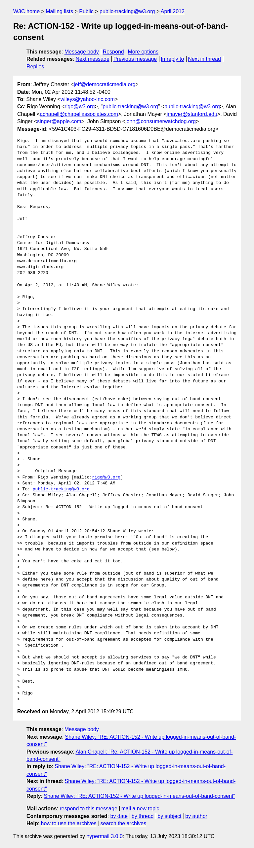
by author (196, 816)
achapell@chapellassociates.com (79, 114)
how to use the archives (69, 823)
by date (118, 816)
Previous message (135, 59)
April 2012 (173, 11)
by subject (169, 816)
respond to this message (88, 808)
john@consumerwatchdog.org (160, 121)
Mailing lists (59, 11)
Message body (81, 51)
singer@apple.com (59, 121)
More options (143, 51)
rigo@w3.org (79, 106)
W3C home (26, 11)
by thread (143, 816)
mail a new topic (140, 808)
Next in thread (204, 59)
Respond (113, 51)
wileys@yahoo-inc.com (88, 99)
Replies (35, 66)
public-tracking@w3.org (127, 11)
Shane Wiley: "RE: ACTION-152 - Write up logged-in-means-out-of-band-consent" (139, 796)
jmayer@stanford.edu (192, 114)
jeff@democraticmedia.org (105, 84)
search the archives (124, 823)
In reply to (172, 59)
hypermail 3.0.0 (104, 836)
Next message (92, 59)
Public (86, 11)
